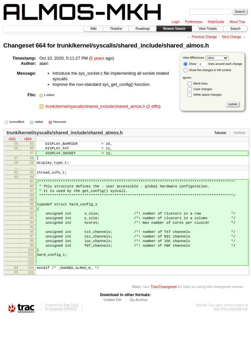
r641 (12, 140)
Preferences (194, 22)
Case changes (202, 89)
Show (189, 64)
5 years (98, 58)
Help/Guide (216, 22)
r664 (27, 140)
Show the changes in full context (207, 70)
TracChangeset (163, 311)
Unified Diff (112, 324)
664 (41, 45)
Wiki (93, 28)
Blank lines (200, 83)
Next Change (231, 37)
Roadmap (143, 28)
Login (176, 22)
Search (235, 28)
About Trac (237, 22)
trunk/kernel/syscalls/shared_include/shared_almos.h (133, 45)
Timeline (116, 28)
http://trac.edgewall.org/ (231, 333)
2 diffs (153, 106)
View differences (193, 57)
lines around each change (220, 64)
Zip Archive (138, 324)
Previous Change (204, 37)
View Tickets (208, 28)
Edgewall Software (63, 333)
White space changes (207, 94)
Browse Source (174, 28)
